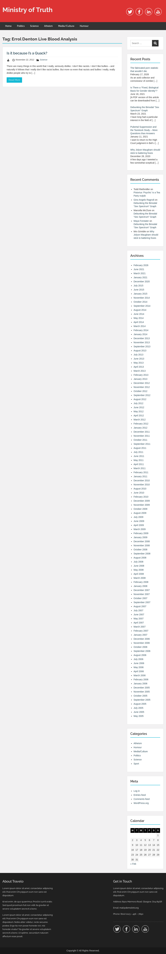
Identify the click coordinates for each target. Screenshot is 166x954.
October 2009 (140, 509)
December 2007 (142, 590)
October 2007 (140, 598)
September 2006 (142, 651)
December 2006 (142, 639)
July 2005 (138, 708)
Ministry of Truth (27, 9)
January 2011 (140, 476)
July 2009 (138, 517)
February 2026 (141, 265)
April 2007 (139, 622)
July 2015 (138, 285)
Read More (14, 80)
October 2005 (140, 695)
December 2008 (142, 541)
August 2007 (140, 606)
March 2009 (140, 529)
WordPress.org (141, 803)
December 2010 (142, 480)
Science (34, 26)
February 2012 (141, 423)
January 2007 (140, 635)
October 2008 (140, 549)
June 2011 (139, 456)
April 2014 (139, 322)
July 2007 (138, 610)
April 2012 (139, 415)
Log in (137, 791)
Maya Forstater (141, 221)
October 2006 (140, 647)
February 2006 (141, 679)
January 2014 (140, 334)
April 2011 (139, 464)
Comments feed (142, 799)
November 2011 (142, 436)
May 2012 (138, 411)
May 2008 (138, 570)
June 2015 (139, 289)
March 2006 (140, 675)
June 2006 (139, 663)
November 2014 (142, 297)
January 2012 (140, 427)
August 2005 (140, 704)
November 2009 (142, 505)
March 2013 (140, 371)
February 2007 (141, 630)
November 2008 (142, 545)
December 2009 (142, 500)
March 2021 (140, 273)
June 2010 (139, 492)
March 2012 (140, 419)
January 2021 (140, 277)
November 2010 (142, 484)
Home (8, 26)
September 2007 (142, 602)
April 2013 (139, 366)
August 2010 (140, 488)
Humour (84, 26)
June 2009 (139, 521)
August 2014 (140, 310)
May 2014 (138, 318)
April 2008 (139, 574)
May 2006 (138, 667)
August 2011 (140, 448)
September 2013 (142, 346)
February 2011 (141, 472)
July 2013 (138, 354)
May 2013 (138, 362)
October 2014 (140, 302)
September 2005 (142, 699)
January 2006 (140, 683)
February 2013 (141, 375)
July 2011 (138, 452)
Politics (21, 26)
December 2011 (142, 431)
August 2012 (140, 399)
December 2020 (142, 281)
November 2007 (142, 594)
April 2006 (139, 671)
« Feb (133, 864)
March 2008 (140, 578)
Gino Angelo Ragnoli (144, 199)
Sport (136, 763)
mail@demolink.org (129, 908)
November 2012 (142, 387)
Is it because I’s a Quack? (27, 53)
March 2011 (140, 468)
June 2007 (139, 614)
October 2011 (140, 440)
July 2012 (138, 403)
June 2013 (139, 358)
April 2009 (139, 525)
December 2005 (142, 687)
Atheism (48, 26)
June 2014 (139, 314)
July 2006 (138, 659)
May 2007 (138, 618)
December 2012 (142, 383)
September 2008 (142, 553)
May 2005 (138, 716)
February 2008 (141, 582)
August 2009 (140, 513)
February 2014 (141, 330)
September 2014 (142, 306)
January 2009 (140, 537)
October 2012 (140, 391)
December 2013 (142, 338)
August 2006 (140, 655)
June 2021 (139, 269)
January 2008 (140, 586)
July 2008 (138, 561)
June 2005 (139, 712)
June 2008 (139, 565)
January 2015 (140, 293)
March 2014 (140, 326)
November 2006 (142, 643)
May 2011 (138, 460)
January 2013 (140, 379)
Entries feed (140, 795)
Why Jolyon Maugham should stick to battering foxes (146, 234)
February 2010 (141, 496)
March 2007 (140, 626)
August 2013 (140, 350)
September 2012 (142, 395)
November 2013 (142, 342)
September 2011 (142, 444)
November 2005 (142, 691)
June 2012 (139, 407)
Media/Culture (66, 26)
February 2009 (141, 533)
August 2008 (140, 557)
